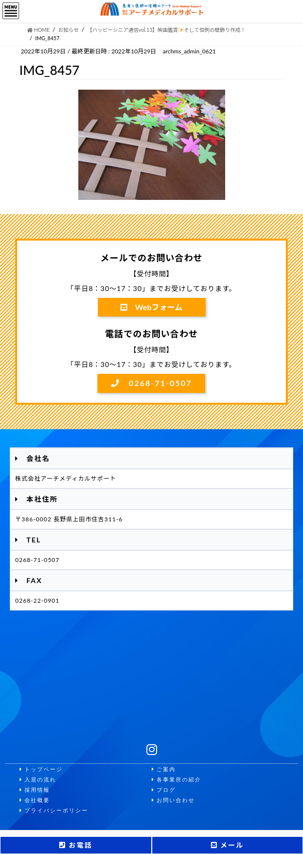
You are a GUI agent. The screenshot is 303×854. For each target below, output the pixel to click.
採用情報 (35, 790)
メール (227, 845)
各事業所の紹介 (176, 780)
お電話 (75, 845)
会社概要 (35, 800)
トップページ (41, 769)
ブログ (164, 790)
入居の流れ (38, 780)
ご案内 (164, 769)
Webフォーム (151, 307)
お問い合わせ (173, 800)
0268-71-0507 (151, 383)
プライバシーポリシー (54, 810)
